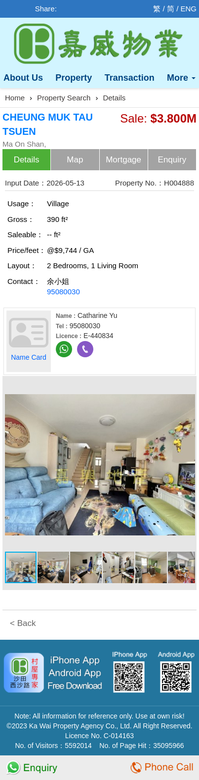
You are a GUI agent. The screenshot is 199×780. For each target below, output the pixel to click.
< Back (23, 623)
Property (73, 78)
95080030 (63, 291)
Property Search (63, 98)
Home (15, 98)
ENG (188, 8)
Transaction (130, 78)
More (181, 78)
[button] (186, 387)
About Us (23, 78)
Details (114, 98)
